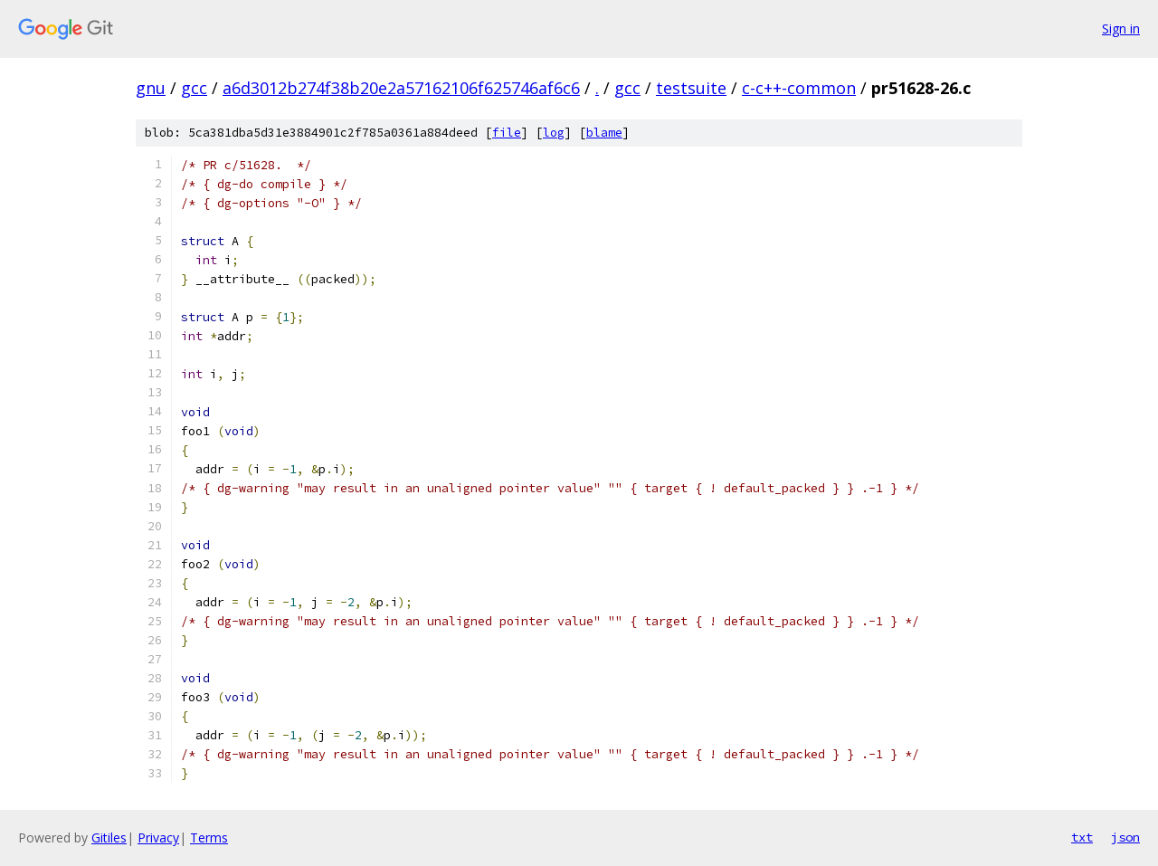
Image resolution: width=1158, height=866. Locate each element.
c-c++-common (799, 88)
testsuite (691, 88)
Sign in (1121, 28)
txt (1082, 837)
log (554, 132)
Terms (209, 837)
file (506, 132)
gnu (151, 88)
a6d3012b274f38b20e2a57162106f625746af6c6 (401, 88)
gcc (194, 88)
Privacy (158, 837)
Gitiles (109, 837)
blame (604, 132)
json (1125, 837)
